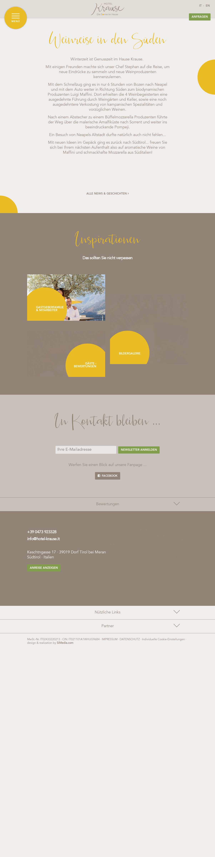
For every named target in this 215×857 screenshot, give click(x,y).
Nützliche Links (137, 608)
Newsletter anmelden (139, 450)
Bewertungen (137, 503)
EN (208, 5)
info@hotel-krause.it (43, 539)
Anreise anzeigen (44, 568)
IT (200, 5)
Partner (140, 622)
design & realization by (50, 639)
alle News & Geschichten (107, 193)
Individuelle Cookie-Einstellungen (163, 636)
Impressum (110, 636)
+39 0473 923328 (41, 532)
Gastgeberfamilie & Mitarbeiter (50, 309)
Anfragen (200, 17)
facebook (108, 475)
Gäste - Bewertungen (85, 365)
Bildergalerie (129, 353)
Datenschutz (130, 636)
